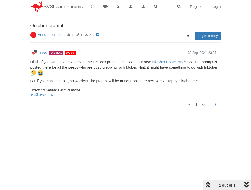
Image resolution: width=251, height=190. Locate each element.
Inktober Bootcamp (167, 62)
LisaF (44, 53)
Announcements (51, 34)
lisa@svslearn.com (44, 95)
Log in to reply (208, 36)
